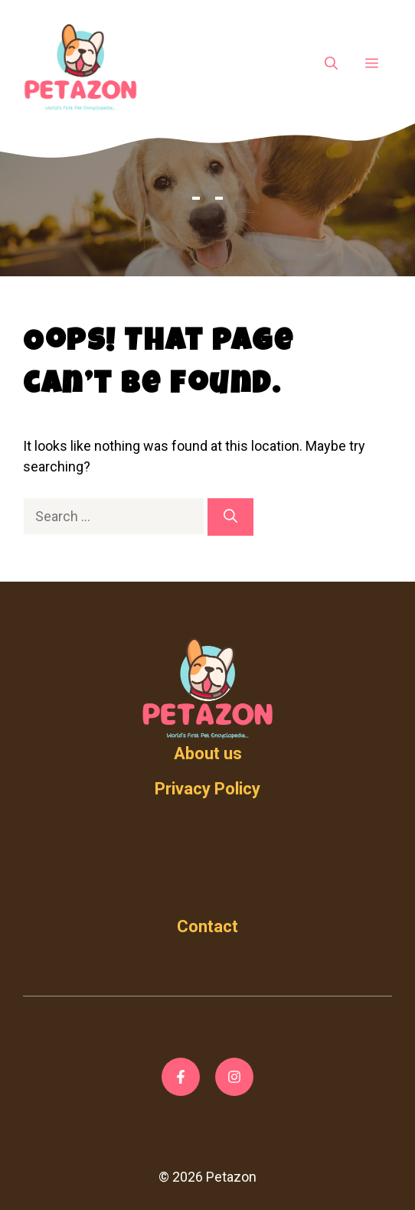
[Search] (230, 517)
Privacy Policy (207, 788)
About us (208, 753)
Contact (207, 926)
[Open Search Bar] (331, 64)
